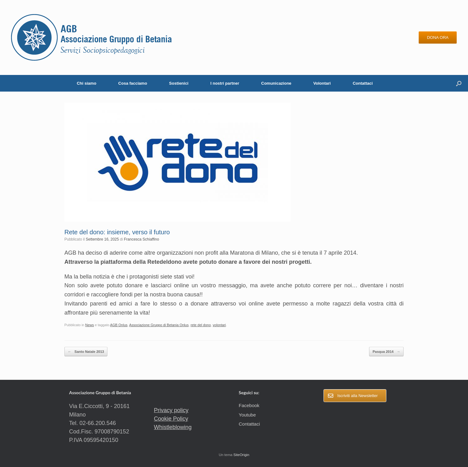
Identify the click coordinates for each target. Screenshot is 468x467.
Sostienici (178, 83)
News (89, 325)
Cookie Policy (171, 419)
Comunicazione (276, 83)
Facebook (249, 405)
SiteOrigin (241, 455)
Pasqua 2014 (386, 351)
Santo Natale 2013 (86, 351)
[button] (458, 83)
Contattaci (363, 83)
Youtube (247, 414)
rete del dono (201, 325)
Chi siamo (86, 83)
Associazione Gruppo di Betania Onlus (158, 325)
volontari (219, 325)
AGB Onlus (119, 325)
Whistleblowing (173, 427)
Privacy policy (171, 410)
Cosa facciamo (132, 83)
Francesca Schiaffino (141, 239)
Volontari (322, 83)
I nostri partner (224, 83)
